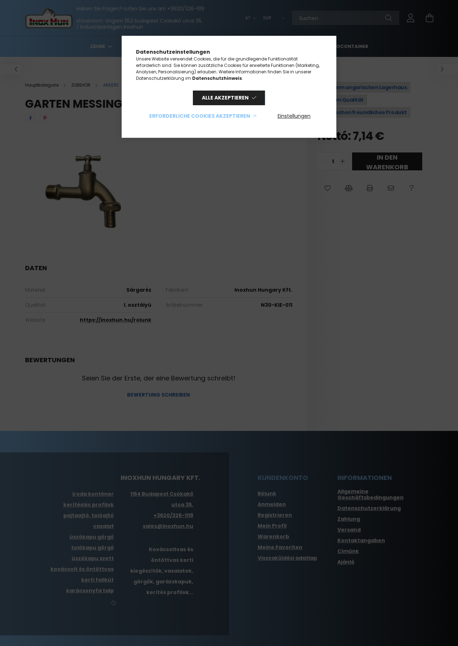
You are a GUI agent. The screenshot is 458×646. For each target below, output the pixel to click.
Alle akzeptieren (225, 97)
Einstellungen (294, 116)
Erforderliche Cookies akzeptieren (199, 116)
